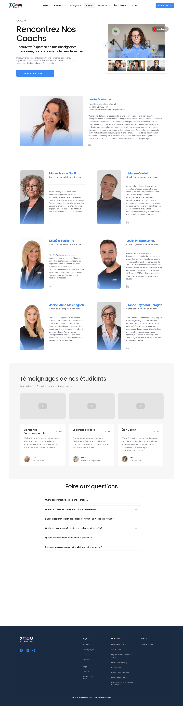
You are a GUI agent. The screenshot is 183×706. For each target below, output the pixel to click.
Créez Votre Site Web (120, 675)
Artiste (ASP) (116, 651)
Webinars (86, 661)
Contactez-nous (146, 646)
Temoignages (88, 651)
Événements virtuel (119, 680)
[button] (59, 5)
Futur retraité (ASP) (119, 665)
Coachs (89, 5)
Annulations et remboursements (89, 679)
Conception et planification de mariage (122, 685)
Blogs (85, 669)
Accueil (46, 5)
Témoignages (76, 5)
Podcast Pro (116, 670)
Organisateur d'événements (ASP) (122, 658)
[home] (17, 5)
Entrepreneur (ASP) (119, 646)
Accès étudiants (165, 5)
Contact (134, 5)
